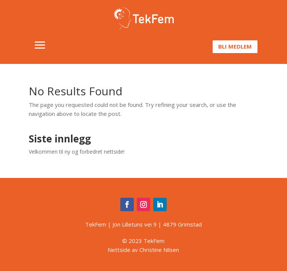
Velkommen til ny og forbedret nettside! (76, 151)
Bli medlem (235, 46)
